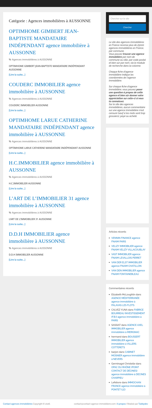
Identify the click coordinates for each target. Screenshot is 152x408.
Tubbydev (143, 404)
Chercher (127, 27)
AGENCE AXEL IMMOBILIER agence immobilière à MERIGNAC (127, 329)
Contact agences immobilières (17, 404)
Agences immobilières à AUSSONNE (32, 62)
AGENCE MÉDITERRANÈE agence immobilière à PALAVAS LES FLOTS (125, 302)
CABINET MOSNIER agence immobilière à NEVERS (128, 355)
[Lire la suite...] (17, 77)
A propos (121, 404)
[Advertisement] (118, 175)
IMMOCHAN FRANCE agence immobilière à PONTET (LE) (128, 386)
